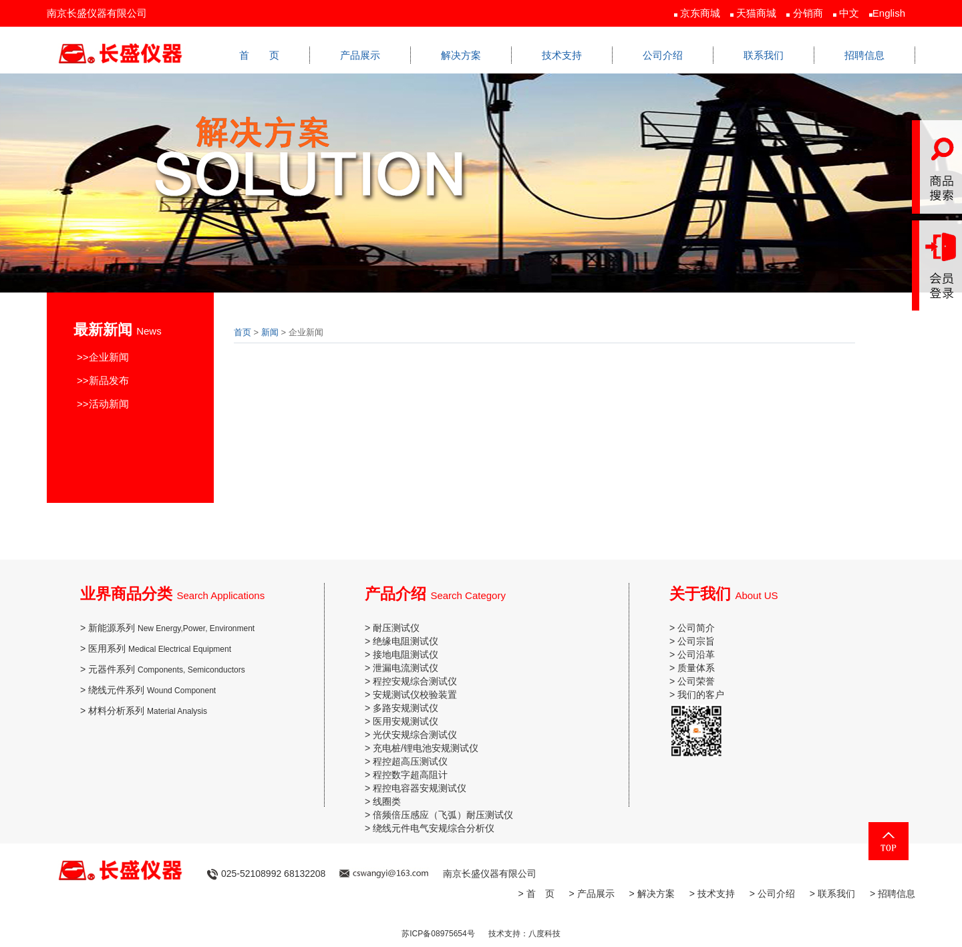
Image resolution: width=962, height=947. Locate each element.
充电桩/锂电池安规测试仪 (425, 748)
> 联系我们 (832, 893)
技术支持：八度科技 (524, 933)
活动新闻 (109, 403)
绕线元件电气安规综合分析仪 (433, 828)
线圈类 (387, 801)
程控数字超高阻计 (410, 774)
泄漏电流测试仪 (405, 667)
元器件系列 (166, 669)
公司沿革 (696, 654)
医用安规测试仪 (405, 721)
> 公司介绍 (772, 893)
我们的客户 (700, 694)
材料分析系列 (147, 710)
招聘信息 (864, 55)
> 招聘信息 (892, 893)
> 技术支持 (712, 893)
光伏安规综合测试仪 (415, 734)
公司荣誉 (696, 681)
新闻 (270, 332)
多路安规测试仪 (405, 708)
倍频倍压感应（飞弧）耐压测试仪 (443, 814)
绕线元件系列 (152, 690)
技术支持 (562, 55)
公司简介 (696, 627)
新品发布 (109, 380)
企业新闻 (109, 357)
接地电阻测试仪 (405, 654)
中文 (849, 13)
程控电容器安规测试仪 (419, 788)
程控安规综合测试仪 (415, 681)
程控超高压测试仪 (410, 761)
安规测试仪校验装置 (415, 694)
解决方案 (461, 55)
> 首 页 (536, 893)
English (888, 13)
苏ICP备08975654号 (438, 933)
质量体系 (696, 667)
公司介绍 (663, 55)
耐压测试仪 (396, 627)
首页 (242, 332)
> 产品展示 (592, 893)
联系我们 (764, 55)
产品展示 (360, 55)
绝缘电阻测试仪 (405, 641)
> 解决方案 (652, 893)
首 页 (259, 55)
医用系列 (159, 648)
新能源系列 (171, 627)
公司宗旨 (696, 641)
